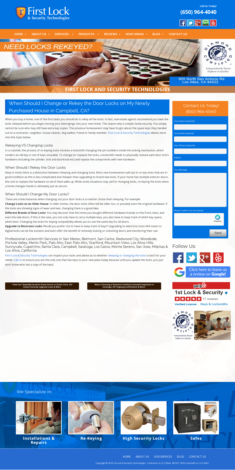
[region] (117, 66)
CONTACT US (179, 34)
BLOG (157, 34)
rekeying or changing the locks (127, 256)
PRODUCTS (87, 34)
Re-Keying (91, 438)
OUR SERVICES (163, 457)
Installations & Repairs (39, 440)
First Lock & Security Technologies (129, 133)
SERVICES (62, 34)
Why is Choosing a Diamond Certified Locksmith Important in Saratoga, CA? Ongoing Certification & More (124, 285)
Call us (18, 260)
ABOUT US (40, 34)
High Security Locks (144, 438)
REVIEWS (111, 34)
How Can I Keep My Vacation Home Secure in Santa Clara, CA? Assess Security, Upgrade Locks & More (42, 285)
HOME (19, 34)
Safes (196, 438)
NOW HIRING (136, 34)
